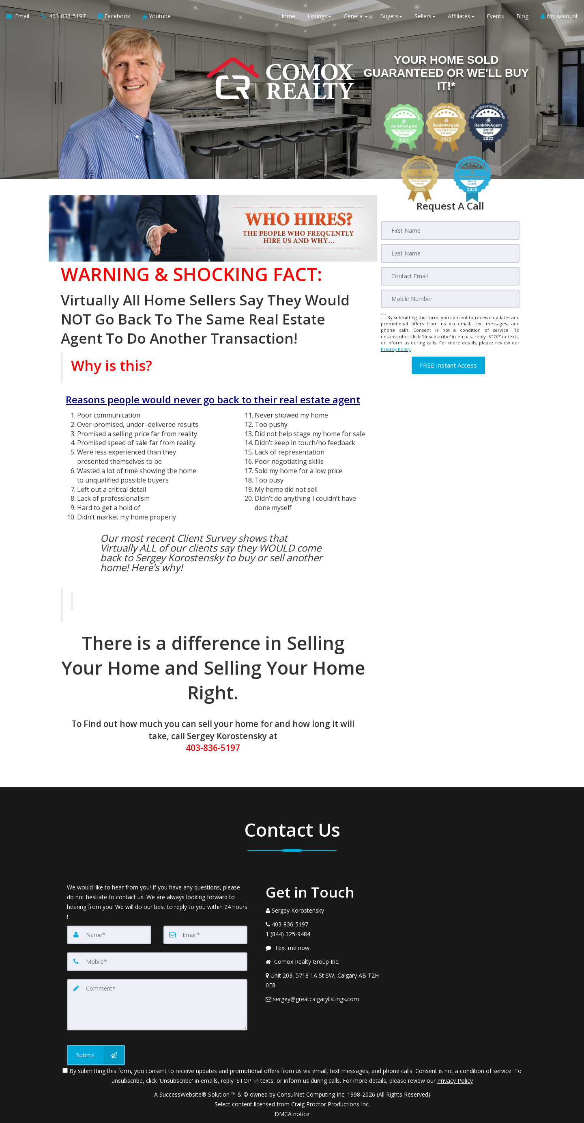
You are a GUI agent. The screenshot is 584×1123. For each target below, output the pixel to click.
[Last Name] (450, 253)
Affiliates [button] (461, 16)
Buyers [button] (391, 16)
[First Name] (450, 230)
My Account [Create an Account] (559, 16)
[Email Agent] (20, 16)
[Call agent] (63, 16)
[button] (448, 365)
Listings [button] (319, 16)
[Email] (450, 276)
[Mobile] (450, 299)
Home (287, 16)
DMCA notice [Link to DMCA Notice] (292, 1114)
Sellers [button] (425, 16)
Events (495, 16)
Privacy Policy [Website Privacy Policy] (396, 349)
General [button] (356, 16)
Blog (522, 16)
